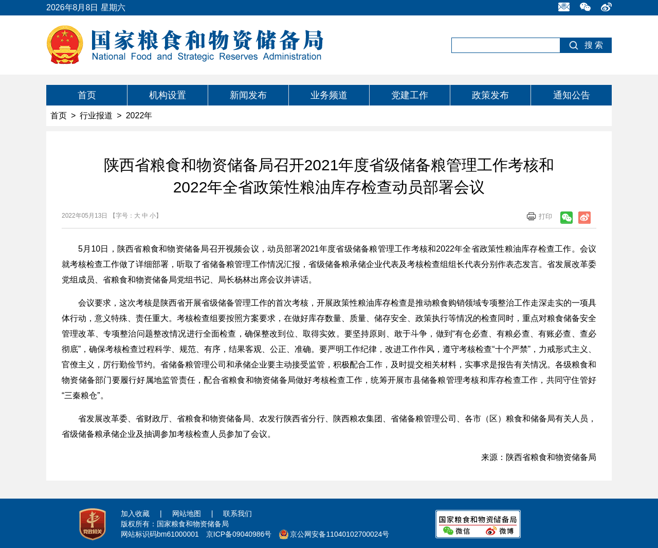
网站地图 (186, 513)
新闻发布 (248, 95)
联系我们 (237, 513)
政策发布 (490, 95)
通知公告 (571, 95)
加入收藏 (135, 513)
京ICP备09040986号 (239, 534)
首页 (87, 95)
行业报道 (96, 115)
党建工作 (409, 95)
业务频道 (329, 95)
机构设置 (167, 95)
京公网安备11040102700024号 (339, 534)
